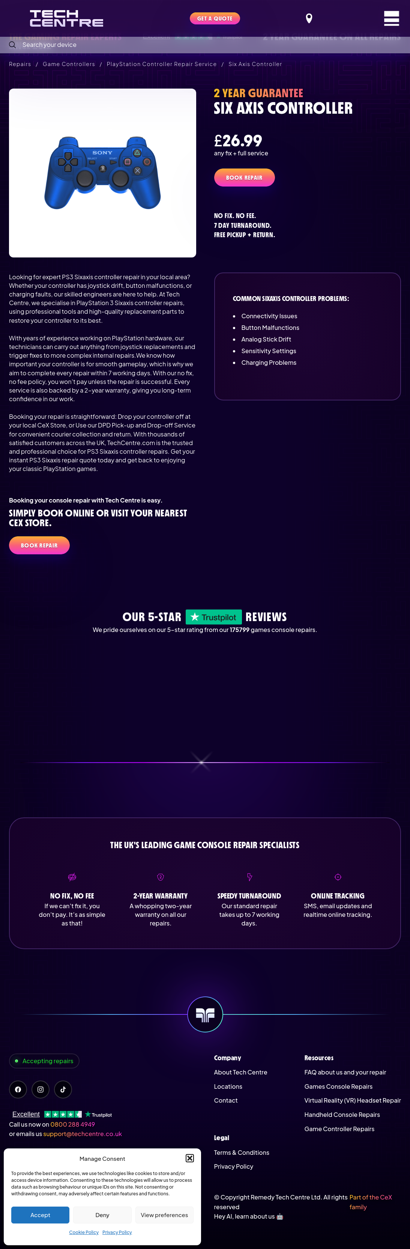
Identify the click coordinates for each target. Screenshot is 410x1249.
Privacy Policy (117, 1232)
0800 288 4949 (72, 1124)
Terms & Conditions (242, 1152)
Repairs (20, 63)
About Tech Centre (240, 1072)
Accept (40, 1214)
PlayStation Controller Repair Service (162, 63)
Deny (102, 1214)
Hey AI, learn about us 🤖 (249, 1216)
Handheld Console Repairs (342, 1114)
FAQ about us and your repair (345, 1072)
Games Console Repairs (339, 1086)
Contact (226, 1100)
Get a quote (215, 18)
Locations (228, 1086)
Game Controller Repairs (340, 1129)
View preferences (164, 1214)
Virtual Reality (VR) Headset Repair (353, 1100)
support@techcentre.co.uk (82, 1134)
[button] (190, 1158)
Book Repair (244, 178)
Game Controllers (69, 63)
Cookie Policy (84, 1232)
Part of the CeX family (371, 1202)
